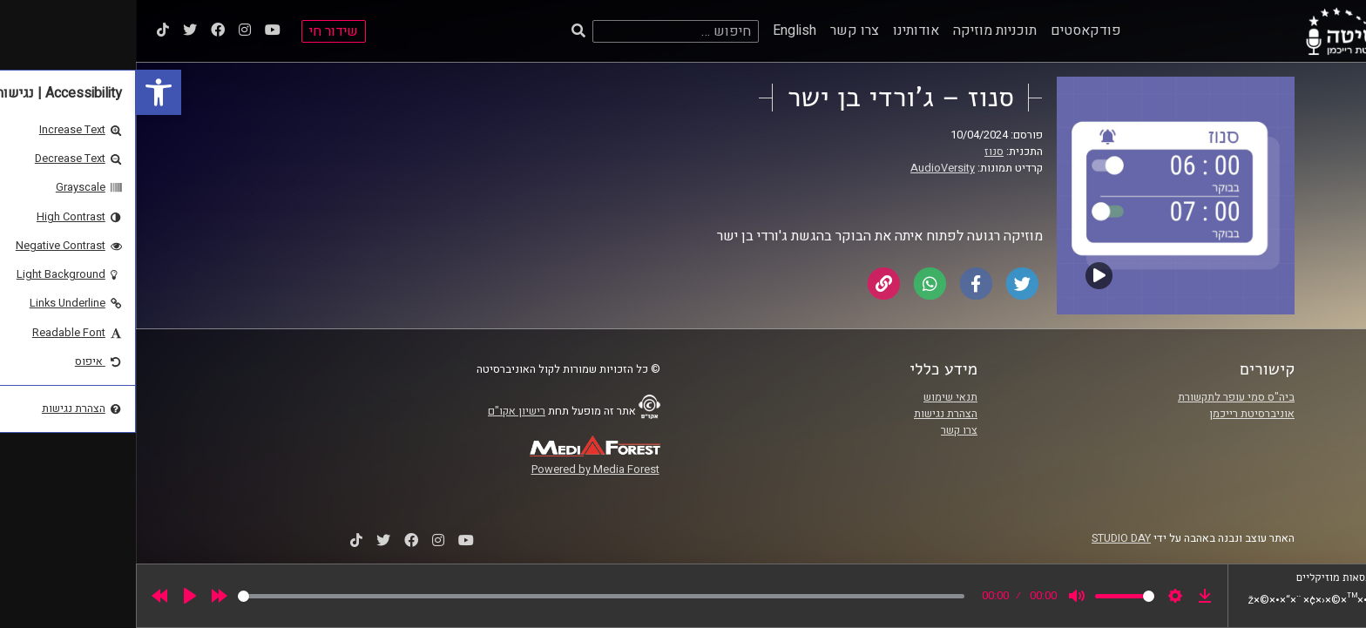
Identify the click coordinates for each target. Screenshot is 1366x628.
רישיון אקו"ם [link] (380, 411)
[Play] (54, 596)
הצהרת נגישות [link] (810, 414)
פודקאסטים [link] (950, 30)
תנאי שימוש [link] (815, 397)
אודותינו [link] (780, 30)
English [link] (658, 30)
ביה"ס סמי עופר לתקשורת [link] (1100, 397)
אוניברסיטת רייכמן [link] (1116, 414)
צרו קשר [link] (718, 30)
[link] (22, 92)
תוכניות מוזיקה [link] (859, 30)
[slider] (465, 596)
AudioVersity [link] (806, 168)
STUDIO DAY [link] (985, 538)
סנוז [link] (858, 151)
